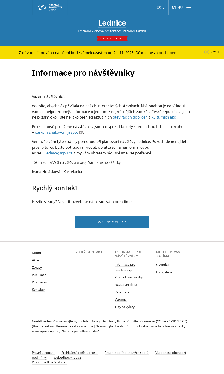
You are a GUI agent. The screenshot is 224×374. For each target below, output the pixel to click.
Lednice (112, 22)
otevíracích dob (126, 117)
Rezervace (122, 293)
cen (144, 117)
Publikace (39, 276)
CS (160, 8)
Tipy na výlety (125, 308)
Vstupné (121, 300)
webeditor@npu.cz (82, 358)
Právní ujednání (43, 353)
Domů (36, 254)
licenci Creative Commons (136, 322)
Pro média (39, 283)
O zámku (162, 266)
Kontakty (38, 290)
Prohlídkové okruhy (129, 278)
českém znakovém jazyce (59, 132)
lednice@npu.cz (59, 153)
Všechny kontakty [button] (112, 222)
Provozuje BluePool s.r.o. (49, 363)
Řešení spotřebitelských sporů (128, 353)
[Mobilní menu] (181, 7)
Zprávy (37, 268)
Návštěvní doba (126, 286)
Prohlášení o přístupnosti (80, 353)
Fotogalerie (164, 273)
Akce (35, 261)
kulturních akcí (164, 117)
